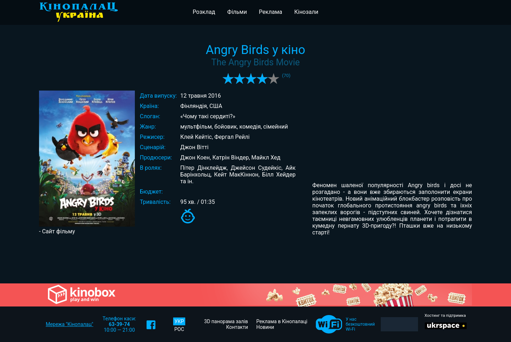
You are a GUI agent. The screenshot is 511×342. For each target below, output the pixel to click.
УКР (179, 321)
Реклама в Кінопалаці (281, 321)
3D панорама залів (226, 321)
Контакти (237, 327)
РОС (179, 329)
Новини (265, 327)
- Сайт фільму (57, 231)
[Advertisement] (255, 259)
